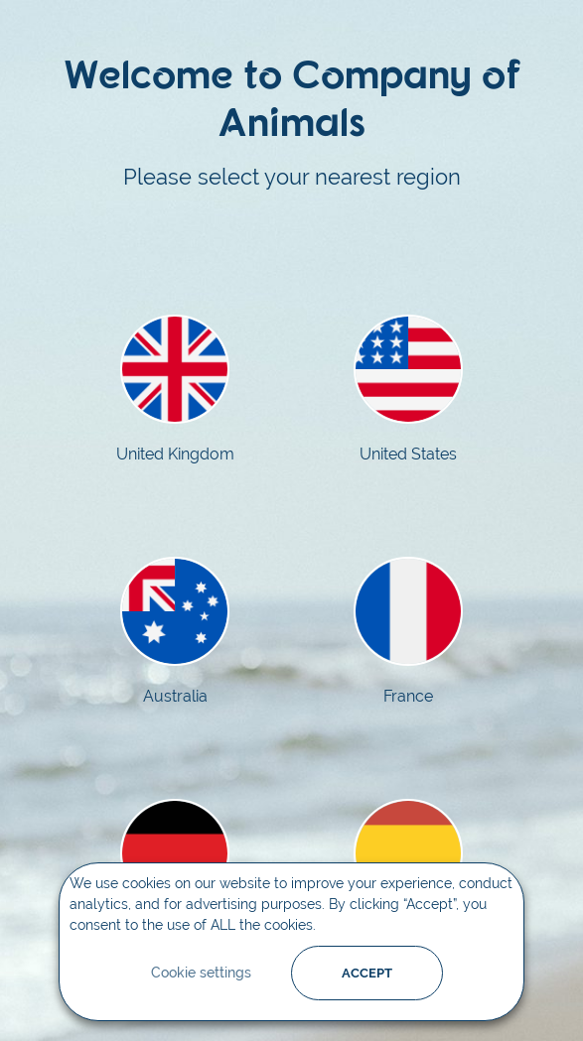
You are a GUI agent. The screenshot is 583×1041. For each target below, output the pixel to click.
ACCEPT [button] (367, 973)
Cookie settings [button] (201, 972)
